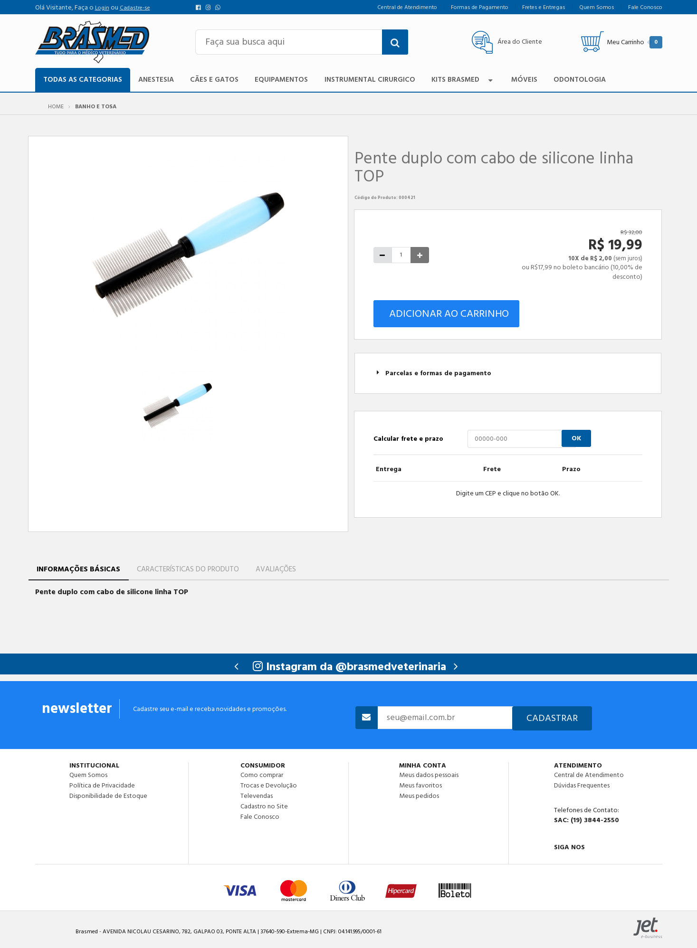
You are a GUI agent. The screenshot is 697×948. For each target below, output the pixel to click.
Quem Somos (88, 775)
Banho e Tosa (95, 107)
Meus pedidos (419, 795)
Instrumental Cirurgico (370, 80)
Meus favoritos (420, 785)
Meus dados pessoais (428, 775)
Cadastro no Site (264, 806)
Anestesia (156, 80)
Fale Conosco (259, 816)
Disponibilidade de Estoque (108, 795)
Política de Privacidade (102, 785)
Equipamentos (281, 80)
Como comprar (261, 775)
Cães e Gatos (214, 80)
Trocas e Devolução (268, 785)
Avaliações (276, 569)
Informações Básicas (78, 569)
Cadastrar (552, 718)
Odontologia (580, 80)
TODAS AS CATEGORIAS (82, 80)
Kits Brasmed (463, 80)
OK (576, 438)
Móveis (524, 80)
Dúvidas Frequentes (582, 785)
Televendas (256, 796)
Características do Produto (188, 569)
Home (56, 107)
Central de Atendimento (589, 775)
